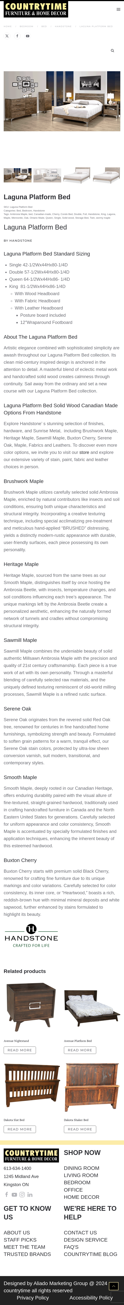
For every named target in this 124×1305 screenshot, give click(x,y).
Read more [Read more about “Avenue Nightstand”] (20, 1050)
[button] (118, 9)
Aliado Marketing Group (61, 1283)
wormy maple (103, 217)
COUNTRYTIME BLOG (90, 1254)
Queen (49, 217)
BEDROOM (77, 1182)
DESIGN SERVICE (86, 1240)
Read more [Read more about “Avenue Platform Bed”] (80, 1050)
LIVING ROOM (81, 1175)
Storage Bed (81, 217)
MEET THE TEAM (24, 1247)
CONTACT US (80, 1233)
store (84, 452)
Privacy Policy (33, 1298)
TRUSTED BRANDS (27, 1254)
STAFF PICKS (20, 1240)
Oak (26, 217)
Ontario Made (37, 217)
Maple (7, 217)
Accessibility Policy (91, 1298)
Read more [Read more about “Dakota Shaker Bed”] (80, 1129)
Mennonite (17, 217)
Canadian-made (42, 214)
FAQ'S (71, 1247)
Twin (92, 217)
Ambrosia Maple (18, 214)
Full (85, 214)
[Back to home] (36, 9)
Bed (19, 210)
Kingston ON (16, 1184)
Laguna (111, 214)
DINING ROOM (81, 1168)
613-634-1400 (17, 1168)
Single (57, 217)
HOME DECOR (81, 1197)
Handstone (39, 210)
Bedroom (27, 210)
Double (77, 214)
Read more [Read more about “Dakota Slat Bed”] (20, 1129)
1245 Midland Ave (21, 1176)
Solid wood (68, 217)
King (103, 214)
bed (31, 214)
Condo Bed (67, 214)
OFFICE (73, 1190)
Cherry (55, 214)
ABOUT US (17, 1233)
